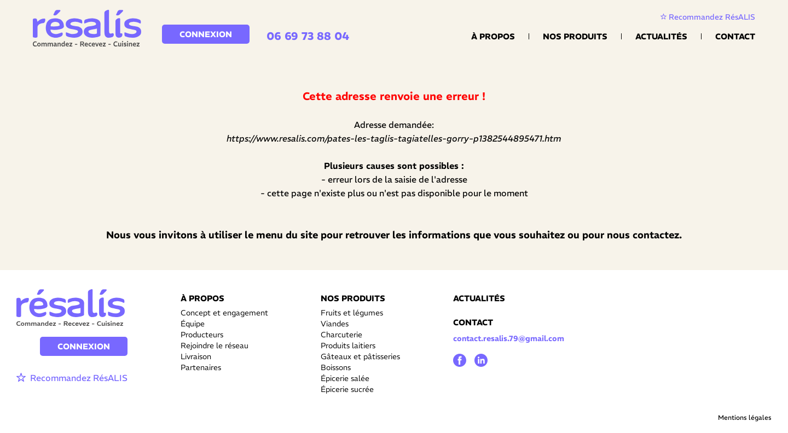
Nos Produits (575, 36)
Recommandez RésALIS (707, 17)
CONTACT (473, 322)
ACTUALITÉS (479, 298)
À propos (493, 36)
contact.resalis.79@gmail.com (508, 338)
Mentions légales (745, 417)
